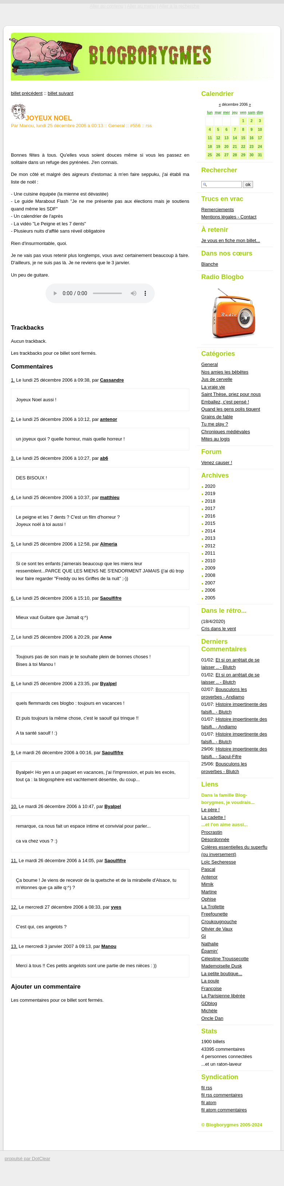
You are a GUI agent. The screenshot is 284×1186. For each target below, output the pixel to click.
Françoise (211, 988)
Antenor (209, 877)
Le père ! (210, 809)
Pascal (208, 869)
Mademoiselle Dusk (221, 966)
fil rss (206, 1087)
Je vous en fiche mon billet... (230, 240)
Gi (203, 936)
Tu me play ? (214, 424)
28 (235, 155)
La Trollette (212, 906)
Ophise (208, 899)
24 (260, 147)
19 (218, 147)
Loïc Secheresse (218, 862)
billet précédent (27, 93)
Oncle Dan (212, 1018)
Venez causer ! (216, 462)
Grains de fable (217, 416)
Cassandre (112, 380)
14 (235, 138)
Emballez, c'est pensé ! (225, 402)
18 (210, 147)
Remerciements (217, 209)
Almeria (108, 544)
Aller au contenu (106, 6)
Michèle (209, 1010)
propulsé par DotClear (27, 1158)
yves (116, 907)
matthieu (109, 497)
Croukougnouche (219, 921)
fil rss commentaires (222, 1095)
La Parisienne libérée (223, 995)
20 (226, 147)
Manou (108, 946)
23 (251, 147)
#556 (135, 125)
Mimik (207, 884)
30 (251, 155)
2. (13, 419)
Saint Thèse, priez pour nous (231, 394)
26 (218, 155)
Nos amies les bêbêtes (224, 372)
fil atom (208, 1102)
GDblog (209, 1003)
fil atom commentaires (224, 1110)
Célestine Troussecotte (225, 958)
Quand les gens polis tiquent (230, 409)
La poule (210, 981)
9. (13, 752)
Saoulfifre (111, 598)
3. (13, 458)
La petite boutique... (221, 973)
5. (13, 544)
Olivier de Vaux (217, 929)
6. (13, 598)
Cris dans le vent (218, 628)
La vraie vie (213, 387)
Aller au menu (141, 6)
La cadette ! (213, 817)
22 (243, 147)
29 (243, 155)
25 (210, 155)
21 (235, 147)
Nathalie (209, 943)
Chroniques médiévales (225, 431)
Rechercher (219, 170)
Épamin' (209, 951)
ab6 (104, 458)
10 (260, 130)
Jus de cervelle (216, 379)
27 (226, 155)
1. (13, 380)
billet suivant (60, 93)
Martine (209, 891)
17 (260, 138)
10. (14, 806)
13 (226, 138)
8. (13, 683)
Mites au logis (215, 439)
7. (13, 637)
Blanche (209, 264)
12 (218, 138)
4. (13, 497)
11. (14, 860)
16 (251, 138)
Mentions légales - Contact (229, 217)
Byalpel (108, 683)
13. (14, 946)
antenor (108, 419)
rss (149, 125)
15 (243, 138)
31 (260, 155)
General (117, 125)
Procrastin (211, 832)
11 (210, 138)
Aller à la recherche (179, 6)
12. (14, 907)
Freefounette (214, 914)
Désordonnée (215, 839)
